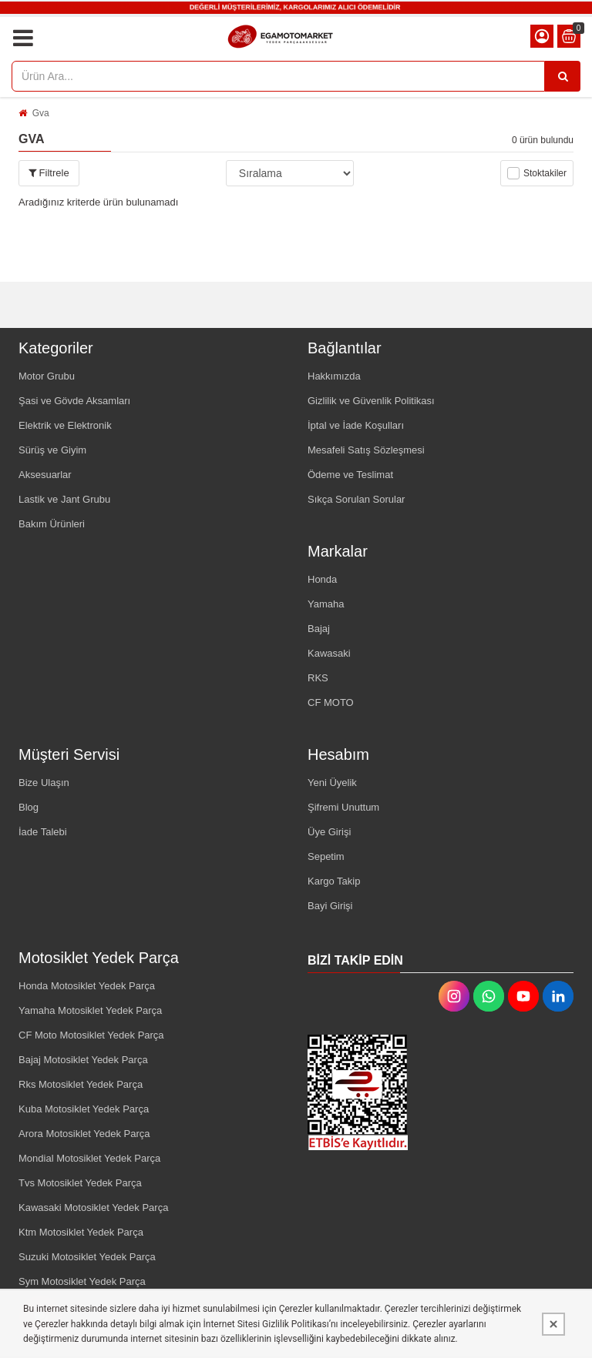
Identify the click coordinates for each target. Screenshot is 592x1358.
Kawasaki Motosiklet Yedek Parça (93, 1207)
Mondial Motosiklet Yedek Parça (89, 1158)
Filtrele (49, 173)
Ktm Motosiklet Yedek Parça (80, 1232)
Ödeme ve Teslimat (350, 474)
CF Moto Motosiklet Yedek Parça (91, 1035)
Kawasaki (329, 653)
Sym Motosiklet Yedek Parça (82, 1281)
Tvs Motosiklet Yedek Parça (80, 1183)
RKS (318, 678)
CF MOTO (331, 702)
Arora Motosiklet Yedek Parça (84, 1133)
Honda (322, 579)
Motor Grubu (46, 376)
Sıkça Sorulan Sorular (356, 499)
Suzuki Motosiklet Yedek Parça (87, 1257)
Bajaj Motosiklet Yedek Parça (83, 1059)
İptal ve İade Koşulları (356, 425)
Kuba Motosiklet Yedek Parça (83, 1109)
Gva (40, 113)
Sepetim (326, 856)
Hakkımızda (334, 376)
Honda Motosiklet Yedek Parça (86, 986)
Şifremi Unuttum (343, 807)
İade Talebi (42, 832)
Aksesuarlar (45, 474)
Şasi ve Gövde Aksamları (74, 400)
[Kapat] (553, 1324)
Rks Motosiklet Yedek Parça (80, 1084)
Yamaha (326, 604)
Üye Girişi (329, 832)
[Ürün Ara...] (562, 76)
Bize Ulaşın (43, 782)
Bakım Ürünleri (51, 524)
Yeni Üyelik (332, 782)
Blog (28, 807)
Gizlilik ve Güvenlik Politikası (371, 400)
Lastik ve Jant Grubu (64, 499)
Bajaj (319, 628)
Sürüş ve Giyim (52, 450)
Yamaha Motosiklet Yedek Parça (90, 1010)
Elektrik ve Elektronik (65, 425)
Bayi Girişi (330, 905)
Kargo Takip (334, 881)
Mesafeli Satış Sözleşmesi (366, 450)
